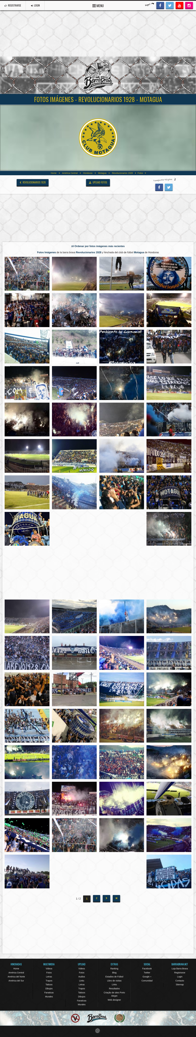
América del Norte (16, 976)
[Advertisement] (98, 33)
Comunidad (147, 980)
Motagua (102, 173)
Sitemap (180, 984)
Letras (49, 976)
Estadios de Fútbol (114, 976)
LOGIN (35, 5)
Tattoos (48, 984)
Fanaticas (49, 992)
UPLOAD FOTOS (98, 182)
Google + (147, 976)
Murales (49, 996)
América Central (70, 173)
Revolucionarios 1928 (122, 173)
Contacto (179, 980)
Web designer (114, 1000)
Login (179, 976)
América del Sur (16, 980)
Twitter (147, 972)
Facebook (147, 968)
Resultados (114, 988)
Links (81, 980)
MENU (98, 5)
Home (53, 173)
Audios (81, 976)
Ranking (114, 968)
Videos (49, 968)
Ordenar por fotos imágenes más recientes (98, 246)
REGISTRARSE (13, 5)
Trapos (49, 980)
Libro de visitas (114, 980)
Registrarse (179, 972)
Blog (114, 972)
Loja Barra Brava (180, 968)
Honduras (88, 173)
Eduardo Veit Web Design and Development (98, 1030)
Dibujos (49, 988)
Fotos (49, 972)
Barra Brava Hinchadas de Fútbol (98, 75)
